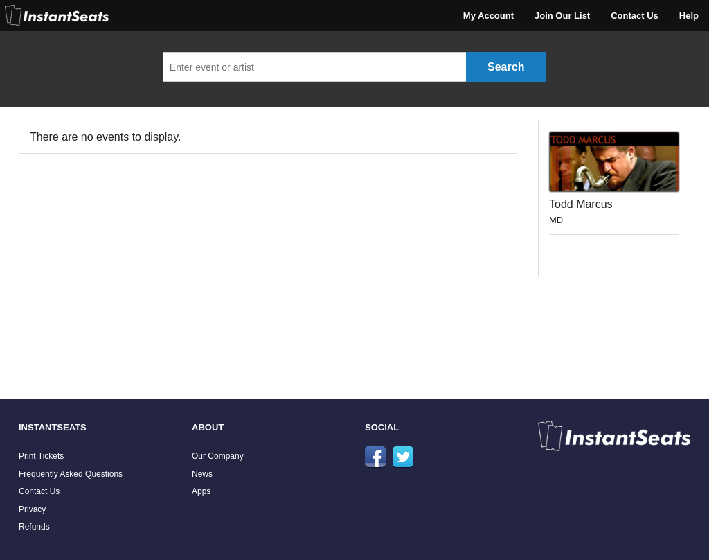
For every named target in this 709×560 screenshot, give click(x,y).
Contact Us (634, 15)
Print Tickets (41, 456)
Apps (201, 491)
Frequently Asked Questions (71, 474)
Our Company (218, 456)
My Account (488, 15)
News (202, 474)
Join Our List (562, 15)
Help (689, 15)
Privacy (32, 509)
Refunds (34, 527)
